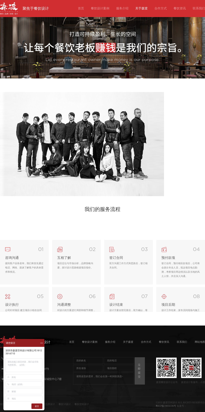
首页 (81, 8)
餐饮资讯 (180, 8)
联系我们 (199, 8)
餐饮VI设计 (65, 404)
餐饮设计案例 (100, 8)
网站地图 (200, 342)
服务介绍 (122, 8)
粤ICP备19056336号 (166, 406)
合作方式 (160, 8)
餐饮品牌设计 (47, 404)
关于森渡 (141, 8)
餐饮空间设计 (81, 404)
